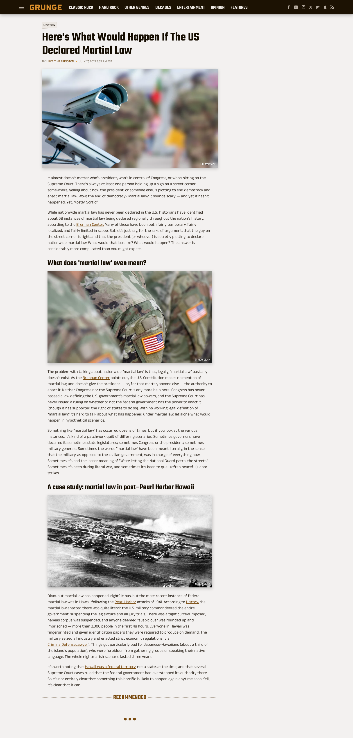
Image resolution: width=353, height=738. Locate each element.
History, (192, 602)
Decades (163, 7)
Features (239, 7)
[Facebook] (288, 7)
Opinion (218, 7)
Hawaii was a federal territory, (110, 666)
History (49, 25)
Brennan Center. (90, 224)
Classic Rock (81, 7)
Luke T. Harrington (60, 61)
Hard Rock (109, 7)
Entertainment (191, 7)
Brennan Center (96, 377)
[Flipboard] (318, 7)
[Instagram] (303, 7)
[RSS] (332, 7)
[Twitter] (310, 7)
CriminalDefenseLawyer (68, 644)
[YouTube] (296, 7)
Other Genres (136, 7)
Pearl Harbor (125, 602)
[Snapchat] (325, 7)
